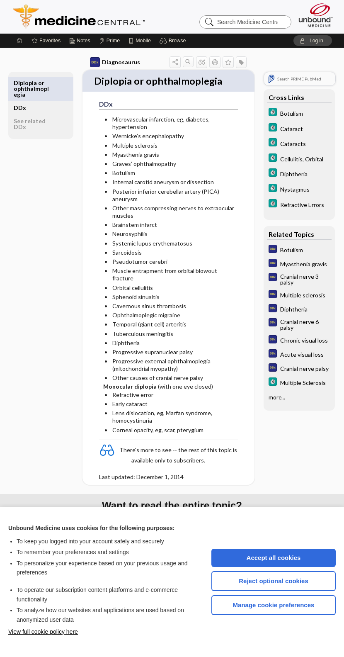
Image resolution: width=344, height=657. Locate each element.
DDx (20, 82)
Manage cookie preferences (274, 604)
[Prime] (109, 41)
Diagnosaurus (112, 62)
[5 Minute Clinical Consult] (299, 113)
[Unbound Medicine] (316, 15)
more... (277, 397)
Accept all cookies (274, 557)
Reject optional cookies (273, 580)
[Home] (19, 41)
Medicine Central (115, 16)
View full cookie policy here (43, 631)
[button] (174, 41)
